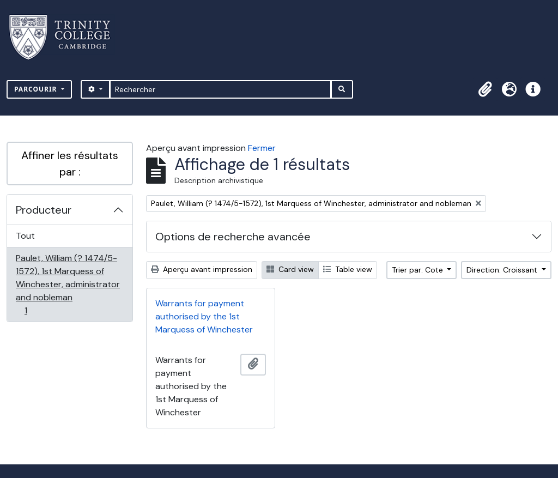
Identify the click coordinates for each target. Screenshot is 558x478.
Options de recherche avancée (233, 236)
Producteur (43, 210)
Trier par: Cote (418, 270)
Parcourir (36, 89)
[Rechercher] (220, 89)
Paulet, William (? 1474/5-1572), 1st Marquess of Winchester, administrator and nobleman (67, 284)
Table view (347, 269)
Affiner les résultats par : (69, 163)
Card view (290, 269)
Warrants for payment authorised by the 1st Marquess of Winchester (204, 316)
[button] (485, 89)
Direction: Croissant (502, 270)
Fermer (262, 148)
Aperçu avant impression (201, 269)
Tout (25, 235)
